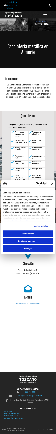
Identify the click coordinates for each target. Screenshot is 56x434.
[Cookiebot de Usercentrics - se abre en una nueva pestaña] (36, 183)
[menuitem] (28, 411)
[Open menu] (45, 14)
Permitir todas (28, 234)
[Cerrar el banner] (52, 184)
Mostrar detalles (41, 226)
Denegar (28, 248)
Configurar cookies (28, 241)
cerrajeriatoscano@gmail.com (28, 303)
